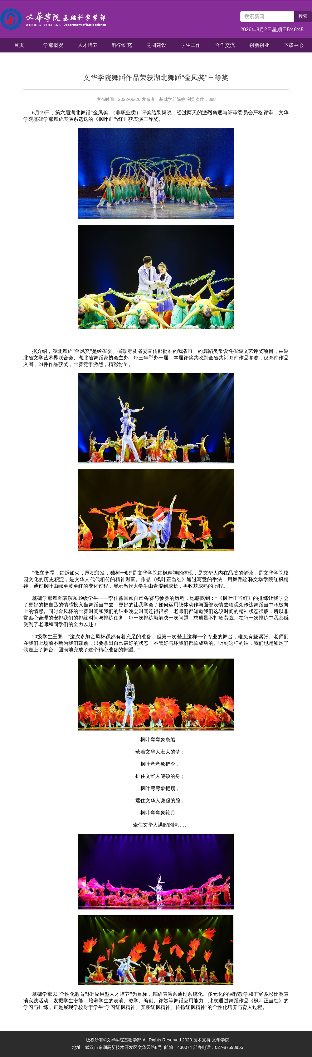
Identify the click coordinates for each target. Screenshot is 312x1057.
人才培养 (88, 45)
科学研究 (122, 45)
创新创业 (259, 45)
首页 (19, 45)
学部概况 (53, 45)
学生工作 (191, 45)
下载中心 (294, 45)
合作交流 (225, 45)
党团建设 (156, 45)
